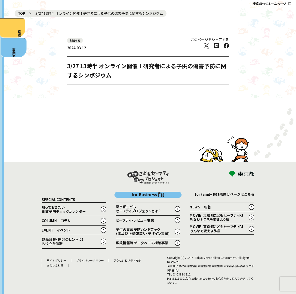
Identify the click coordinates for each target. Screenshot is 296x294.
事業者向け (8, 79)
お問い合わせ (55, 265)
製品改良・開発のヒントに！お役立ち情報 (63, 241)
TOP (21, 13)
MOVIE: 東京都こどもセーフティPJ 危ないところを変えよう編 (218, 217)
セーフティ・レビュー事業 (135, 220)
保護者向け (7, 37)
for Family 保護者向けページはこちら (224, 194)
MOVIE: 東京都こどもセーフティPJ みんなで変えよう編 (218, 228)
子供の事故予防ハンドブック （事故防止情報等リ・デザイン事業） (143, 231)
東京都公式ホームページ (272, 3)
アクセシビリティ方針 (127, 260)
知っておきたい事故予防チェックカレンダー (64, 209)
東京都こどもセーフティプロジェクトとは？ (138, 208)
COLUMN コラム (56, 220)
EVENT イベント (56, 230)
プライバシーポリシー (90, 260)
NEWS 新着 (200, 206)
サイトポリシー (56, 260)
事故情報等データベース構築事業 (142, 242)
